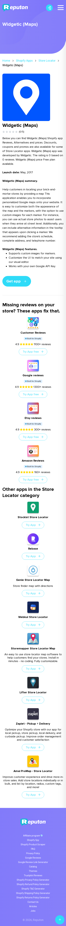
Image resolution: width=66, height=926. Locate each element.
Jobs (33, 911)
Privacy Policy (33, 853)
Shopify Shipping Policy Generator (33, 893)
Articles (33, 906)
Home (6, 60)
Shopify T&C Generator (33, 888)
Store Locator (47, 60)
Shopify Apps (24, 60)
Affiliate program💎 (33, 835)
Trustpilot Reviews (33, 875)
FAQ (33, 849)
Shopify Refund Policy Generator (33, 884)
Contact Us (33, 902)
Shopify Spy (33, 840)
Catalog (33, 866)
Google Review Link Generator (33, 862)
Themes (33, 871)
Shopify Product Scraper (33, 844)
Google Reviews (33, 857)
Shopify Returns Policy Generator (33, 897)
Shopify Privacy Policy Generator (33, 880)
